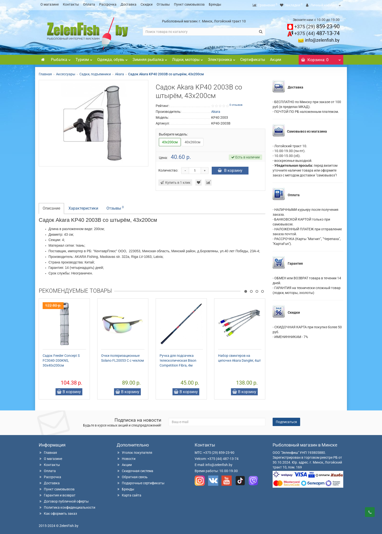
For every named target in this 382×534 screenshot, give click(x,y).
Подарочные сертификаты (140, 482)
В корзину (230, 169)
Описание (51, 206)
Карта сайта (129, 494)
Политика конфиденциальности (67, 506)
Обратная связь (132, 475)
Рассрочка (107, 4)
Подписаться (286, 420)
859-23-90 (317, 25)
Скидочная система (135, 469)
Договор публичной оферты (64, 500)
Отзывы (163, 4)
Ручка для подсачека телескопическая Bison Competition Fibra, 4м (178, 359)
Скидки (147, 4)
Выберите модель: (173, 133)
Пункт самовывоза (189, 4)
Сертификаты (252, 58)
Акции (275, 58)
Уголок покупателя (134, 451)
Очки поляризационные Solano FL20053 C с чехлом (122, 356)
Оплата (89, 4)
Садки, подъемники (95, 73)
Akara (119, 73)
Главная (45, 73)
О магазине (49, 4)
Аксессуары (65, 73)
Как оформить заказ (58, 512)
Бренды (215, 4)
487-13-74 (317, 32)
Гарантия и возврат (57, 494)
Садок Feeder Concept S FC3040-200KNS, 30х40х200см (61, 359)
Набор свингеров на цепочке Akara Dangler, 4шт (239, 356)
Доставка (128, 4)
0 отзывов (235, 103)
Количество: (168, 169)
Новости (126, 457)
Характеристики (83, 206)
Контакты (71, 4)
